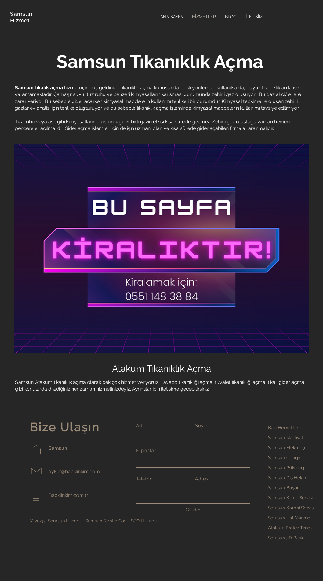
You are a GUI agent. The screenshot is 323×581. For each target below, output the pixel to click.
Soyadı (202, 425)
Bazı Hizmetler (283, 427)
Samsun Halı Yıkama (289, 518)
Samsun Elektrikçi (286, 447)
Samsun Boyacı (284, 487)
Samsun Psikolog (286, 467)
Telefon (144, 479)
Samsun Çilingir (284, 457)
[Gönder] (193, 510)
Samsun (21, 13)
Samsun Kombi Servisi (291, 508)
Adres (201, 479)
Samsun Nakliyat (285, 437)
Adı (139, 425)
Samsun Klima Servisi (290, 498)
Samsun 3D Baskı (286, 538)
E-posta (145, 450)
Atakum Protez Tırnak (290, 528)
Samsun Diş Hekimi (288, 477)
